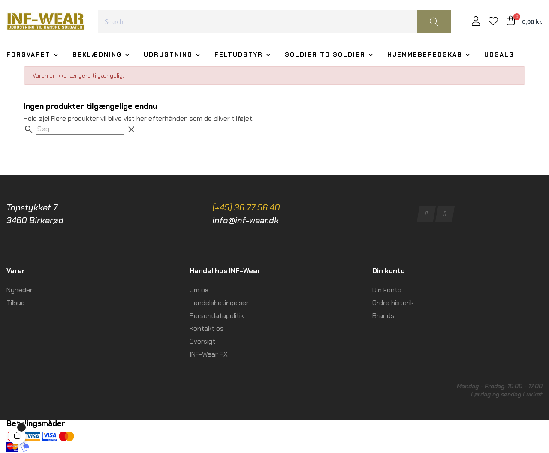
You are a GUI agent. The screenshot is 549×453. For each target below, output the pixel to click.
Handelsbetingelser (219, 302)
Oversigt (202, 341)
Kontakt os (206, 328)
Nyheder (19, 289)
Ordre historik (393, 302)
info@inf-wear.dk (245, 220)
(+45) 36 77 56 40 (246, 207)
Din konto (386, 289)
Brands (383, 315)
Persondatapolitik (217, 315)
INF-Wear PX (209, 354)
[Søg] (80, 129)
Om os (199, 289)
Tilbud (15, 302)
